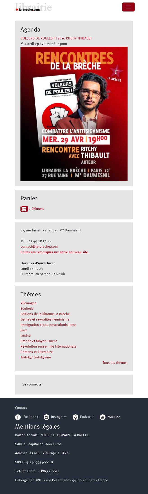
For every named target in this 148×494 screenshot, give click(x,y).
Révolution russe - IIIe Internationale (48, 347)
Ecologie (27, 309)
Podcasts (83, 417)
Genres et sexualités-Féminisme (44, 319)
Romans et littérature (36, 352)
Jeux (23, 330)
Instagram (55, 417)
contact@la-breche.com (39, 247)
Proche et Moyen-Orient (38, 341)
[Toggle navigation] (128, 7)
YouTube (113, 417)
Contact (21, 408)
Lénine (25, 336)
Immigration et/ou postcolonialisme (48, 325)
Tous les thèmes (115, 363)
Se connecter (32, 384)
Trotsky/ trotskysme (35, 357)
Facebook (26, 417)
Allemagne (28, 303)
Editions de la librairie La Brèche (45, 314)
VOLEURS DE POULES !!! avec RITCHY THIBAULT (56, 38)
